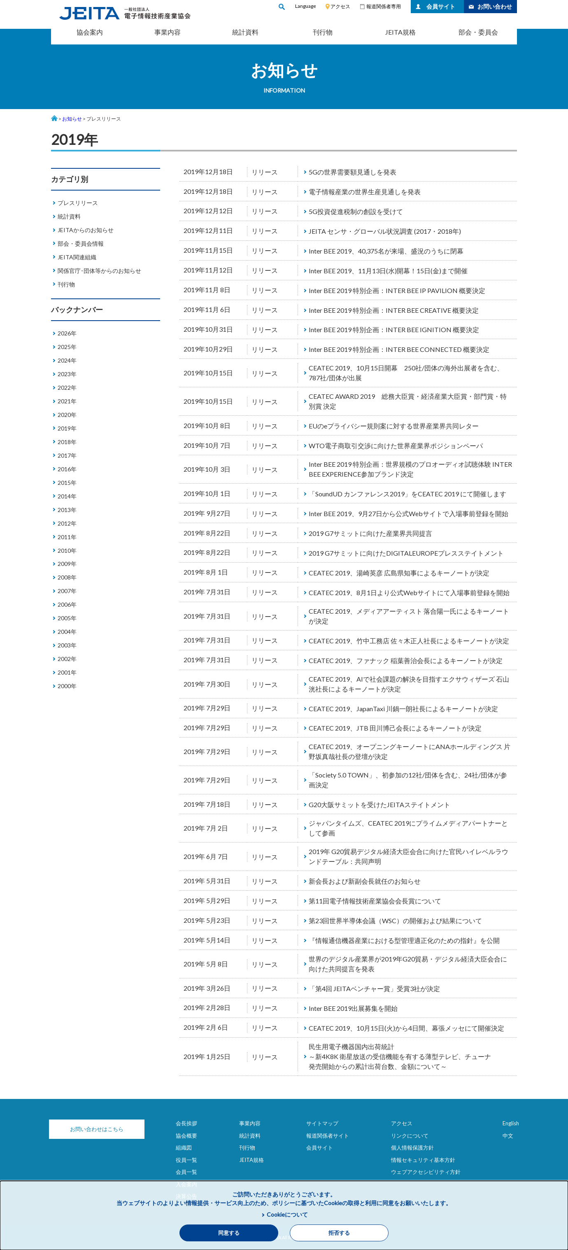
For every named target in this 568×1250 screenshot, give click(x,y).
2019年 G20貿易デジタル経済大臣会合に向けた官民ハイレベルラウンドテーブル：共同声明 (408, 856)
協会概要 (186, 1135)
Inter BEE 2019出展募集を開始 (353, 1008)
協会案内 (90, 32)
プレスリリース (78, 202)
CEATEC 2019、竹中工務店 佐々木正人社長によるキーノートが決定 (409, 641)
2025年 (67, 346)
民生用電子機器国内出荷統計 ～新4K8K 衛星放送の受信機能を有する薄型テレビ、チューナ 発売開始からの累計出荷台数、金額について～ (400, 1056)
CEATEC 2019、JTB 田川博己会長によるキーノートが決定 (395, 728)
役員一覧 (186, 1160)
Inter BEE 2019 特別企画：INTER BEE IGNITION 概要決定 (394, 329)
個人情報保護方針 (412, 1147)
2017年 (67, 455)
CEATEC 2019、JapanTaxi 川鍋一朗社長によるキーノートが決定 (403, 708)
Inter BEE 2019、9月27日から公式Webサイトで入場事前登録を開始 (408, 513)
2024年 (67, 360)
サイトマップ (322, 1123)
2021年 (67, 401)
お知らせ (72, 119)
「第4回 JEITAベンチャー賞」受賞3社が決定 (374, 988)
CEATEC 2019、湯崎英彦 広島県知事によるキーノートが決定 (399, 573)
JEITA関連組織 (77, 257)
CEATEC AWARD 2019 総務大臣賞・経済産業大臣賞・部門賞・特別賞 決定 (408, 401)
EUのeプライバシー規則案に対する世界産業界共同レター (394, 426)
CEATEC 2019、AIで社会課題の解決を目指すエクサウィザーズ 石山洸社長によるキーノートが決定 (409, 684)
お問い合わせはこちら (92, 1129)
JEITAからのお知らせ (86, 229)
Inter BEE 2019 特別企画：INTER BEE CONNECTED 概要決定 (399, 349)
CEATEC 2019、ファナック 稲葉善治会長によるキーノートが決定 (406, 660)
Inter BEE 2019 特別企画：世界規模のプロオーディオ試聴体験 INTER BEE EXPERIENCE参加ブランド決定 (410, 469)
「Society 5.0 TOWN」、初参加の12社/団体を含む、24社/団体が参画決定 (408, 780)
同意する (229, 1233)
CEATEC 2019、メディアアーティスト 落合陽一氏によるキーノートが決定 (409, 616)
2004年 (67, 631)
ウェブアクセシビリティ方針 (426, 1172)
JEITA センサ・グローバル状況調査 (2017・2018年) (385, 231)
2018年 (67, 441)
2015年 (67, 482)
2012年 (67, 523)
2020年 (67, 414)
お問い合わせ (494, 6)
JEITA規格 (400, 32)
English (511, 1123)
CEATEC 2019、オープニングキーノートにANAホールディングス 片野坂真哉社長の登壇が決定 (409, 751)
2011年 (67, 536)
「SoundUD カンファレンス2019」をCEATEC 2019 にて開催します (407, 494)
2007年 (67, 590)
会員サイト (440, 6)
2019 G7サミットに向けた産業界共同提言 (370, 533)
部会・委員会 (478, 32)
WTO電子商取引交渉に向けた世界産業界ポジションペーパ (396, 445)
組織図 (184, 1147)
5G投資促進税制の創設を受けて (356, 211)
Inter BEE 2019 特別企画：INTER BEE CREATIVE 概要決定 (394, 310)
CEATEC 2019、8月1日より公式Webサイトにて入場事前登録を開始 (409, 592)
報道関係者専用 (383, 6)
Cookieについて (287, 1214)
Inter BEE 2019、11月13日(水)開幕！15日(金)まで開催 (388, 271)
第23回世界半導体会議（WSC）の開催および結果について (395, 920)
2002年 (67, 658)
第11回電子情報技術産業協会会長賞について (375, 901)
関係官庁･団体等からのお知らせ (99, 270)
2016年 (67, 469)
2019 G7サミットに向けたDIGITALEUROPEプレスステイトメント (406, 553)
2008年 (67, 577)
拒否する (339, 1233)
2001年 (67, 672)
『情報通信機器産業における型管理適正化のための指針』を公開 (404, 940)
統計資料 (245, 32)
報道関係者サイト (327, 1135)
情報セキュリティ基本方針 (423, 1160)
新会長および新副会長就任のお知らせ (365, 881)
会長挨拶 (186, 1123)
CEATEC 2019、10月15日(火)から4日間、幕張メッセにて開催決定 (406, 1028)
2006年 (67, 604)
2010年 (67, 550)
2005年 (67, 618)
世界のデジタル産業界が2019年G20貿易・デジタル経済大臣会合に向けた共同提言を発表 (408, 964)
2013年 (67, 509)
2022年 (67, 387)
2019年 (67, 428)
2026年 (67, 333)
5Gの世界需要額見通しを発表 (352, 172)
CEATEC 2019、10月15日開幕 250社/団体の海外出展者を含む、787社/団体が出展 (406, 373)
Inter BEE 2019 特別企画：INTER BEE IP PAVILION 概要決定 (397, 290)
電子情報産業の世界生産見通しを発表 (365, 192)
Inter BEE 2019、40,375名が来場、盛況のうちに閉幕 (386, 251)
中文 (508, 1135)
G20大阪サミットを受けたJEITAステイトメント (379, 804)
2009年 (67, 563)
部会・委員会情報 (81, 243)
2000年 (67, 685)
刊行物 (323, 32)
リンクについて (409, 1135)
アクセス (340, 6)
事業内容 (167, 32)
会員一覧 (186, 1172)
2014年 (67, 496)
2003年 (67, 645)
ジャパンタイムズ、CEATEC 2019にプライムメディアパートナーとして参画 (408, 828)
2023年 (67, 373)
